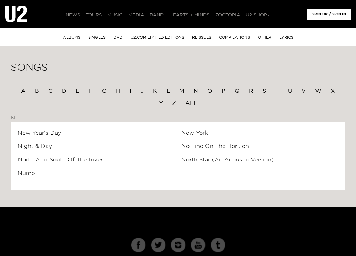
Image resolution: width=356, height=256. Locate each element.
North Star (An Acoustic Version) (227, 159)
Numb (26, 173)
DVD (118, 37)
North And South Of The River (60, 159)
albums (71, 37)
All (191, 103)
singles (97, 37)
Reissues (201, 37)
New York (194, 133)
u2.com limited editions (157, 37)
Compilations (234, 37)
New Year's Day (39, 133)
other (264, 37)
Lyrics (286, 37)
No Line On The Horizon (215, 146)
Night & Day (35, 146)
